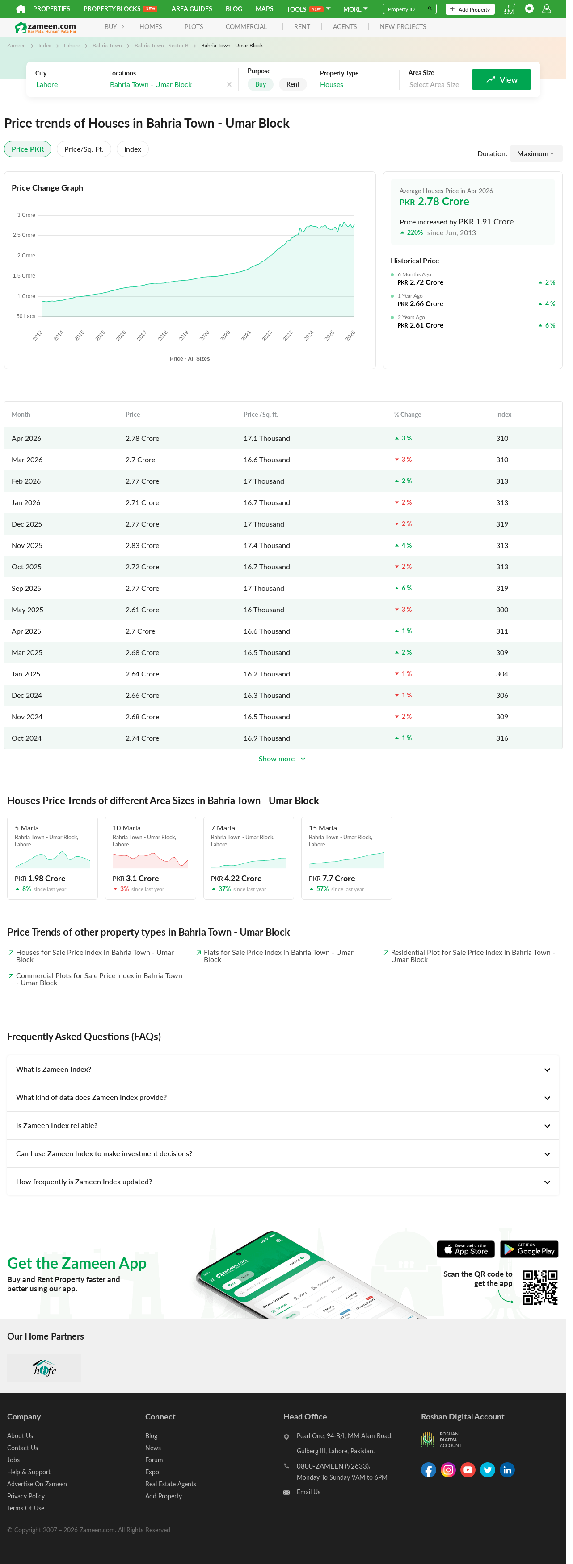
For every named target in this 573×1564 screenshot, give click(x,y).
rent (302, 27)
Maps (265, 8)
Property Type (339, 73)
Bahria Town (107, 45)
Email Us (308, 1492)
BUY (115, 26)
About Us (20, 1435)
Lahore (72, 45)
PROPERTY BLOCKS (120, 8)
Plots (194, 26)
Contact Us (22, 1448)
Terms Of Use (25, 1508)
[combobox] (65, 84)
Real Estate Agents (170, 1484)
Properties (51, 8)
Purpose (259, 71)
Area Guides (192, 8)
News (153, 1448)
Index (44, 45)
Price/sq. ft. (84, 148)
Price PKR (28, 149)
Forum (154, 1460)
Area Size (421, 73)
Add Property (470, 9)
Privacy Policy (26, 1496)
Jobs (13, 1460)
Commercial (246, 26)
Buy (260, 84)
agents (345, 27)
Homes (150, 26)
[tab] (283, 1069)
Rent (292, 84)
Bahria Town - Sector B (162, 45)
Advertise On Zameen (37, 1484)
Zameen (16, 45)
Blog (234, 8)
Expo (152, 1472)
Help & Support (29, 1472)
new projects (403, 27)
